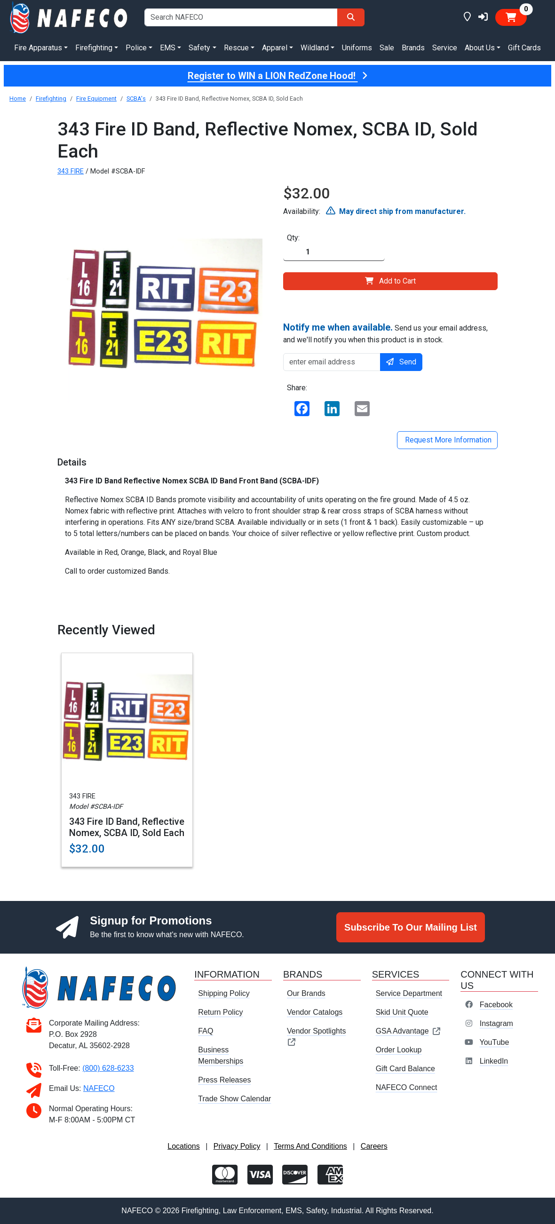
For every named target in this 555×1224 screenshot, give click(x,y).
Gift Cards (524, 47)
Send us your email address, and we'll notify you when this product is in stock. (385, 333)
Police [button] (136, 47)
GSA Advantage (408, 1031)
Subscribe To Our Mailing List (410, 927)
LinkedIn (494, 1061)
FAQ (205, 1031)
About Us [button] (480, 47)
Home (17, 98)
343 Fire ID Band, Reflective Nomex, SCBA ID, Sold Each (126, 827)
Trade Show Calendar (234, 1099)
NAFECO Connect (406, 1087)
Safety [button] (199, 47)
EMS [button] (167, 47)
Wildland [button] (315, 47)
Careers (374, 1146)
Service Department (409, 993)
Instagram (496, 1023)
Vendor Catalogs (314, 1012)
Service (444, 47)
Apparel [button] (274, 47)
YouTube (494, 1042)
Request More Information (447, 439)
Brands (413, 47)
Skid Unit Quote (402, 1012)
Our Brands (306, 993)
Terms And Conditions (310, 1146)
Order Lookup (399, 1050)
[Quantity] (334, 252)
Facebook (496, 1005)
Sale (387, 47)
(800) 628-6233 (108, 1068)
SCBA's (136, 98)
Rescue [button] (236, 47)
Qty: (293, 237)
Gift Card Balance (405, 1069)
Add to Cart (390, 280)
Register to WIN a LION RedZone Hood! (278, 75)
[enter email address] (332, 362)
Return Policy (220, 1012)
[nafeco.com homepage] (69, 16)
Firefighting (51, 98)
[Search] (351, 17)
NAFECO (99, 1088)
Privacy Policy (237, 1146)
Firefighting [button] (93, 47)
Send (401, 361)
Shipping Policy (223, 993)
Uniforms (357, 47)
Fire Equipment (96, 98)
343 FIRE (70, 171)
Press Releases (224, 1080)
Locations (183, 1146)
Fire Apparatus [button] (38, 47)
